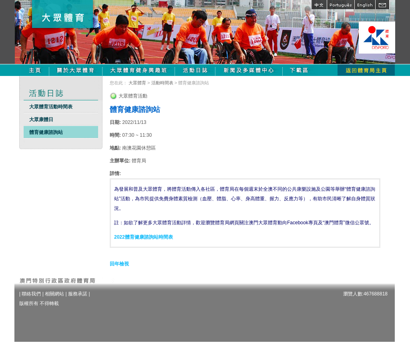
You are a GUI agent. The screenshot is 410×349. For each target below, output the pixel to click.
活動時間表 (162, 82)
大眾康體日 (41, 119)
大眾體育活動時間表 (50, 107)
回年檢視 (119, 264)
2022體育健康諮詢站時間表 (143, 237)
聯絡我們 (31, 294)
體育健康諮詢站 (46, 132)
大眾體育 (137, 82)
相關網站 (54, 294)
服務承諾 (77, 294)
